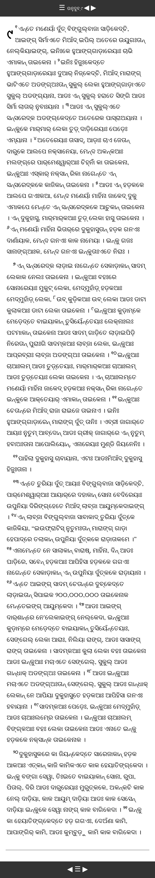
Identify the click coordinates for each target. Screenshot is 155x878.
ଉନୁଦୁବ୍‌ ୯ (75, 8)
